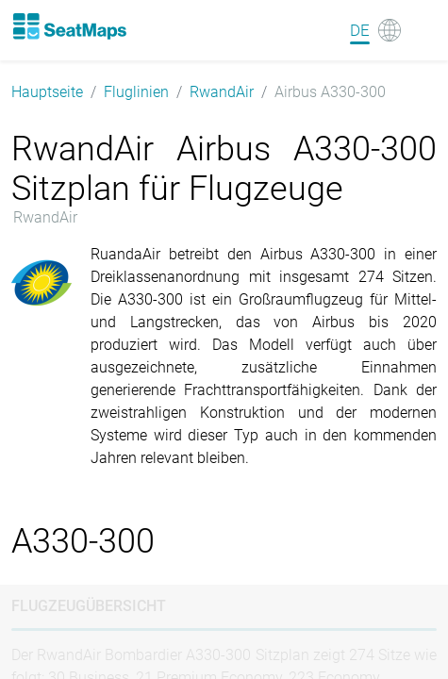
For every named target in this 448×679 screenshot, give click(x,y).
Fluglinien (136, 92)
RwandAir (222, 92)
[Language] (375, 30)
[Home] (68, 26)
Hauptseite (47, 92)
